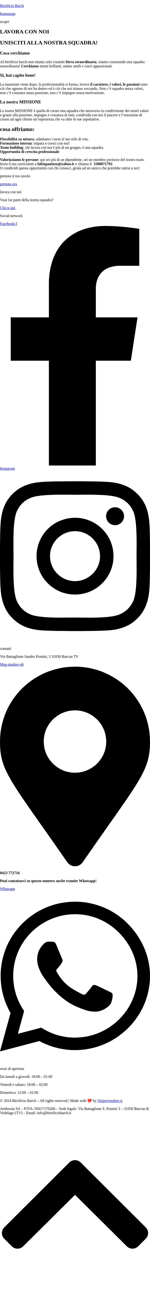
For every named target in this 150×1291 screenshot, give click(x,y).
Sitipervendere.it (110, 1101)
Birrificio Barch (12, 6)
